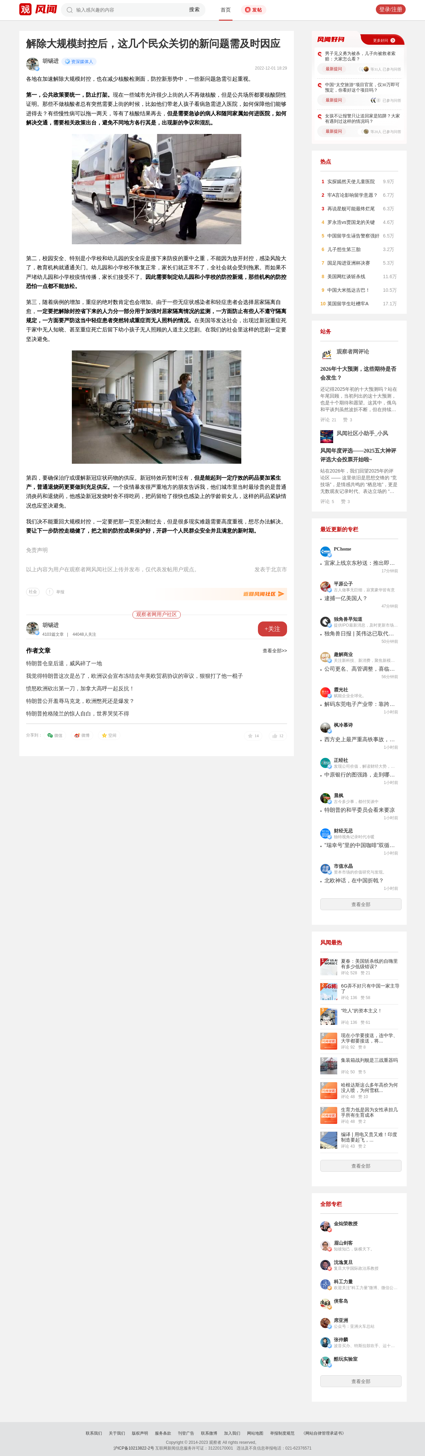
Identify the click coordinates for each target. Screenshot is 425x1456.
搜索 (194, 9)
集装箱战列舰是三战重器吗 (369, 1060)
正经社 (341, 760)
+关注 (272, 629)
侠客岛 (341, 1301)
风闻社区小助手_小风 (362, 433)
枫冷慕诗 (343, 725)
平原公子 (343, 584)
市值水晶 (343, 866)
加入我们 (232, 1433)
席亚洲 (341, 1320)
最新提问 (334, 68)
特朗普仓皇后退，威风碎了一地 (64, 663)
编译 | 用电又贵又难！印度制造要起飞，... (369, 1137)
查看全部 (360, 904)
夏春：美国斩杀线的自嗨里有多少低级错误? (369, 963)
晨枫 (338, 795)
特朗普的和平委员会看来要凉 (359, 810)
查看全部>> (275, 650)
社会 (33, 591)
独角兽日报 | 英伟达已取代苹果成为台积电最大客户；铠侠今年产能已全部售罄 (360, 633)
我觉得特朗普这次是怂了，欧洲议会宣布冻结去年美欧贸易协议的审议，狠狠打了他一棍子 (134, 676)
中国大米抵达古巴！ (348, 290)
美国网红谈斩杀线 (346, 276)
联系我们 (94, 1433)
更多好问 (380, 40)
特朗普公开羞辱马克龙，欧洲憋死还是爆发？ (80, 701)
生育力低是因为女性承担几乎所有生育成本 (369, 1112)
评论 (328, 419)
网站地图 (255, 1433)
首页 (226, 10)
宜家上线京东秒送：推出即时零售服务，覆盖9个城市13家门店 (360, 563)
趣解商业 (343, 654)
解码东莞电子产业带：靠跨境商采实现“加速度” (360, 704)
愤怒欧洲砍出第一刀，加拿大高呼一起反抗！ (80, 688)
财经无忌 (343, 831)
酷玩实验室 (346, 1359)
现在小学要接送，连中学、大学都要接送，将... (369, 1038)
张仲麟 (341, 1339)
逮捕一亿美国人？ (346, 598)
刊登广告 (186, 1433)
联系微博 (209, 1433)
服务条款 (163, 1433)
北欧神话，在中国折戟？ (354, 880)
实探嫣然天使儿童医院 (351, 181)
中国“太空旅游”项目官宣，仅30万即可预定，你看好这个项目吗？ (362, 87)
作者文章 (38, 650)
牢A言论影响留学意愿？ (352, 195)
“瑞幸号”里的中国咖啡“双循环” (360, 845)
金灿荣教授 (346, 1223)
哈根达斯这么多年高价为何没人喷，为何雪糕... (369, 1087)
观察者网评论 (353, 352)
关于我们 (117, 1433)
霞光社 (341, 689)
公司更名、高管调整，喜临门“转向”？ (360, 669)
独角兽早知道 (348, 619)
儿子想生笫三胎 (344, 249)
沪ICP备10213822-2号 (134, 1448)
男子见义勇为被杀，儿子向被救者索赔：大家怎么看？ (360, 56)
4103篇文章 (53, 634)
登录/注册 (390, 9)
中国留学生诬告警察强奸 (353, 235)
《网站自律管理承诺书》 (323, 1433)
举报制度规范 (282, 1433)
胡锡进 (50, 61)
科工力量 (343, 1281)
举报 (60, 592)
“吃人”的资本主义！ (361, 1010)
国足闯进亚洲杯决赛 (348, 263)
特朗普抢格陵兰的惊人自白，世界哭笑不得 (77, 713)
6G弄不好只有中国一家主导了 (370, 988)
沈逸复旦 (343, 1262)
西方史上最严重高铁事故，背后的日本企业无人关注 (360, 739)
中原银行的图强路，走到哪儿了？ (360, 775)
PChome (342, 549)
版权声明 (140, 1433)
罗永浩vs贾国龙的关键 (351, 222)
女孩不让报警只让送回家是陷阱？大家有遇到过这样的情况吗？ (362, 118)
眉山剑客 (343, 1243)
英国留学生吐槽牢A (347, 303)
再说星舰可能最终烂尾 (351, 208)
